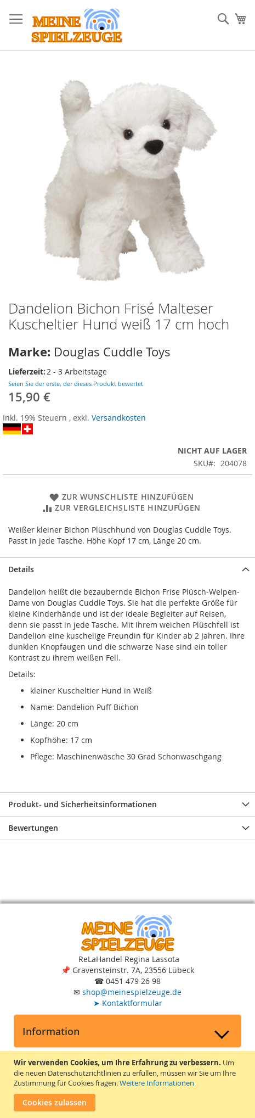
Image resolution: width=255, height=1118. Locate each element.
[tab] (127, 569)
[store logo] (76, 25)
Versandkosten (119, 417)
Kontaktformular (127, 1003)
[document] (129, 1084)
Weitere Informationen (157, 1083)
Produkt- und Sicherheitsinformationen (82, 804)
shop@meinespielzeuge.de (132, 992)
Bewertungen (33, 828)
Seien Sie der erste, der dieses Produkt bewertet (75, 383)
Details (21, 569)
